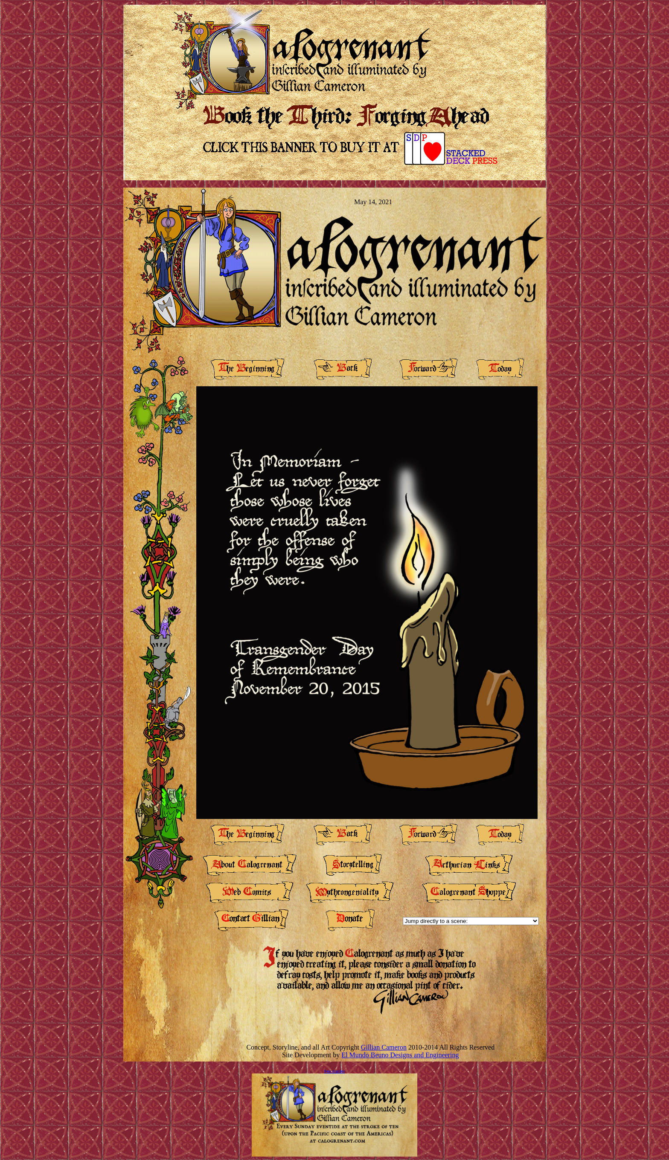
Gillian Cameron (384, 1047)
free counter (334, 1071)
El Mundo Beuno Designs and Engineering (400, 1055)
